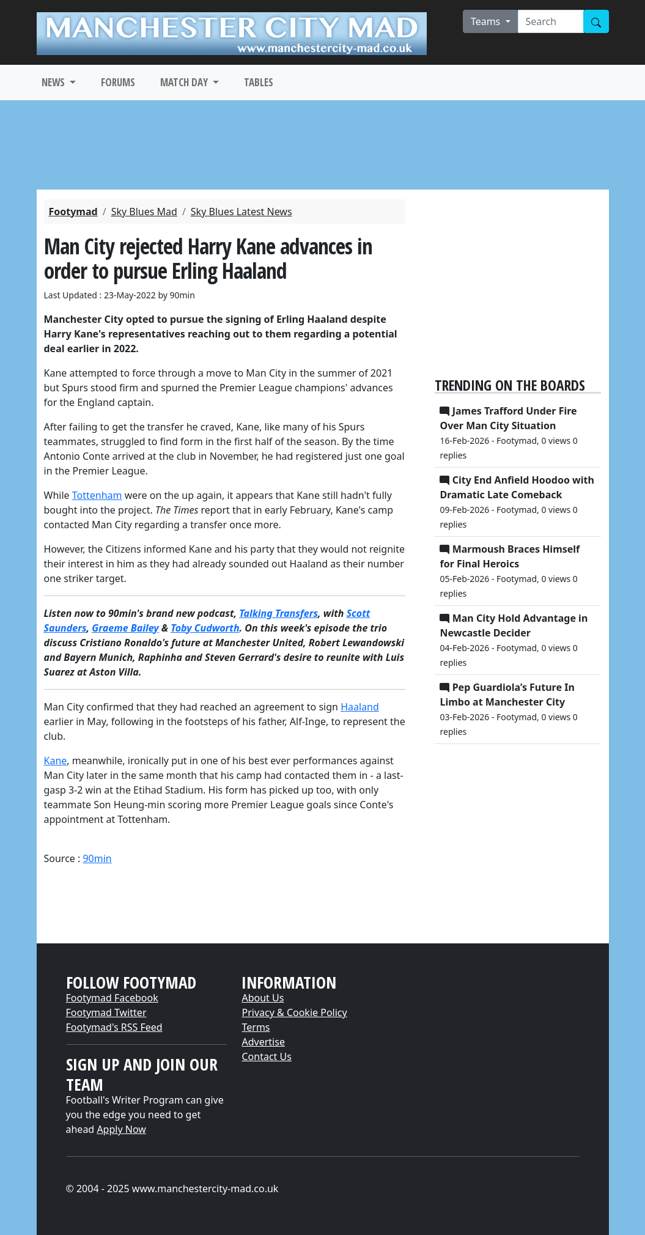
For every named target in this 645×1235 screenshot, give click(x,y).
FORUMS (118, 82)
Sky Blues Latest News (241, 211)
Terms (255, 1027)
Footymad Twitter (106, 1012)
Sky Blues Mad (144, 211)
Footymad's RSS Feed (114, 1027)
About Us (262, 998)
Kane (55, 760)
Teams (487, 21)
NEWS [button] (54, 82)
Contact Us (266, 1056)
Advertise (262, 1042)
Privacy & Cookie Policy (294, 1012)
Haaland (360, 706)
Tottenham (97, 495)
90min (97, 858)
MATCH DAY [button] (185, 82)
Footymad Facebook (112, 998)
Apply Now (121, 1129)
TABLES (258, 82)
